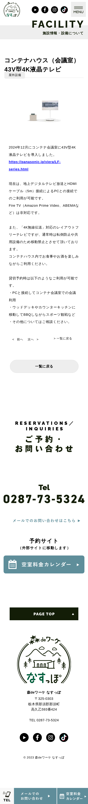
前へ (20, 339)
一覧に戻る (44, 366)
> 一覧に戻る (63, 338)
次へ (31, 339)
